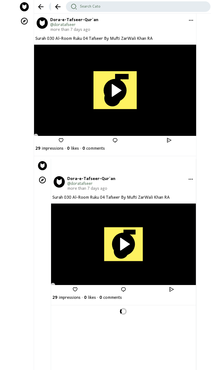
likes (73, 148)
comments (93, 148)
